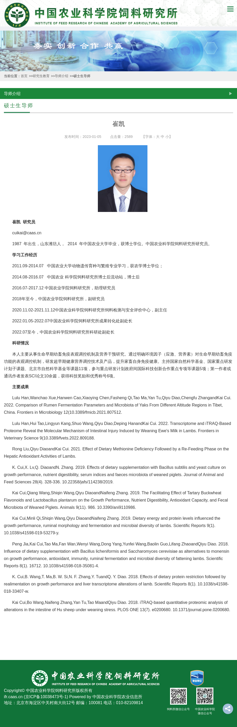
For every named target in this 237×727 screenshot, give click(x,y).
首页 (24, 76)
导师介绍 (62, 76)
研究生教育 (41, 76)
